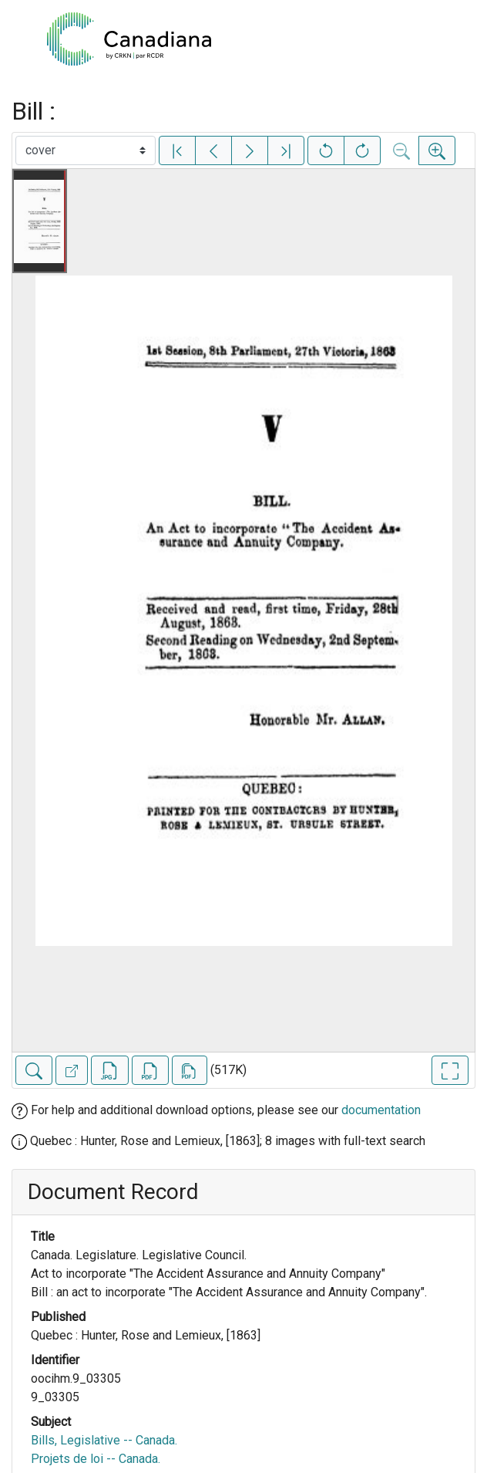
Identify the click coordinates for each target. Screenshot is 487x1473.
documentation (381, 1110)
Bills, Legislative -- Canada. (104, 1440)
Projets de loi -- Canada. (95, 1458)
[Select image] (85, 150)
